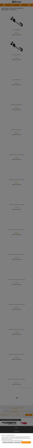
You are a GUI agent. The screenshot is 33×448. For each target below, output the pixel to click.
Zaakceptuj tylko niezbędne (8, 442)
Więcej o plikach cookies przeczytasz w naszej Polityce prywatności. (12, 440)
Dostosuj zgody (18, 442)
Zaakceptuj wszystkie (26, 442)
